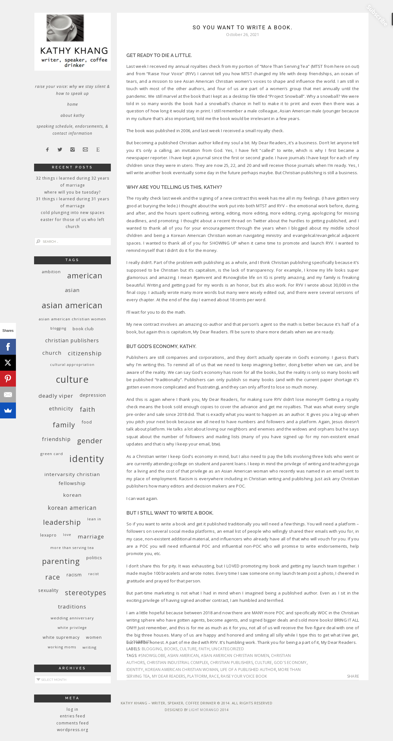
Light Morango (204, 710)
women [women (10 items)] (94, 637)
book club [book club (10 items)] (83, 328)
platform (197, 676)
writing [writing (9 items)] (89, 647)
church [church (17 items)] (51, 352)
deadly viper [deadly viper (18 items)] (56, 395)
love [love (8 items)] (67, 534)
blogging (152, 649)
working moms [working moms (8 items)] (62, 647)
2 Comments (138, 642)
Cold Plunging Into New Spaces (72, 212)
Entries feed (72, 716)
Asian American (183, 655)
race (214, 676)
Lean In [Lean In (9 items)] (94, 519)
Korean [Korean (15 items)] (72, 495)
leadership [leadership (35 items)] (62, 522)
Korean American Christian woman (181, 669)
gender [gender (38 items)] (90, 440)
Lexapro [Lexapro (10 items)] (48, 535)
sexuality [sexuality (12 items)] (48, 590)
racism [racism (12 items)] (74, 575)
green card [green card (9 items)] (51, 453)
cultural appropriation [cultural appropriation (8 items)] (72, 364)
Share (353, 676)
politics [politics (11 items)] (94, 557)
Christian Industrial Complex (177, 662)
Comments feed (72, 723)
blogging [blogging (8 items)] (58, 328)
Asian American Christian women (235, 655)
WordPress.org (72, 729)
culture (188, 649)
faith (204, 649)
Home (72, 104)
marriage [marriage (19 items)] (91, 536)
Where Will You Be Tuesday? (72, 192)
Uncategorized (227, 649)
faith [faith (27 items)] (88, 409)
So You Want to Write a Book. (243, 27)
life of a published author (248, 669)
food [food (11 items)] (87, 422)
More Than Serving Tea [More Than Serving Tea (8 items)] (72, 547)
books (171, 649)
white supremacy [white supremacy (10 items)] (61, 637)
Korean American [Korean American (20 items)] (72, 507)
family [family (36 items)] (64, 425)
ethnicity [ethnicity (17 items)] (61, 408)
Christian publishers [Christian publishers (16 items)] (72, 340)
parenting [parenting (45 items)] (61, 561)
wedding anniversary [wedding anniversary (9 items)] (72, 618)
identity (134, 669)
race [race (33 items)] (52, 576)
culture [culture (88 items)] (72, 379)
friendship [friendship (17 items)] (56, 439)
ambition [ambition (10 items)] (51, 271)
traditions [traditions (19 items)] (72, 606)
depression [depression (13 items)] (93, 395)
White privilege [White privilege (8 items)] (72, 627)
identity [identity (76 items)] (86, 458)
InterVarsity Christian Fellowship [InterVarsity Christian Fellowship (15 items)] (72, 478)
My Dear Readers (168, 676)
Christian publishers (231, 662)
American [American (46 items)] (85, 275)
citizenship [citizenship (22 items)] (85, 353)
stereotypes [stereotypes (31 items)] (85, 592)
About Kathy (73, 115)
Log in (72, 709)
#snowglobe (151, 655)
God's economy (290, 662)
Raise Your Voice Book (244, 676)
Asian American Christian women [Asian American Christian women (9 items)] (72, 319)
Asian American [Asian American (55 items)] (72, 305)
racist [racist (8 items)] (93, 574)
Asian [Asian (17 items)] (72, 290)
